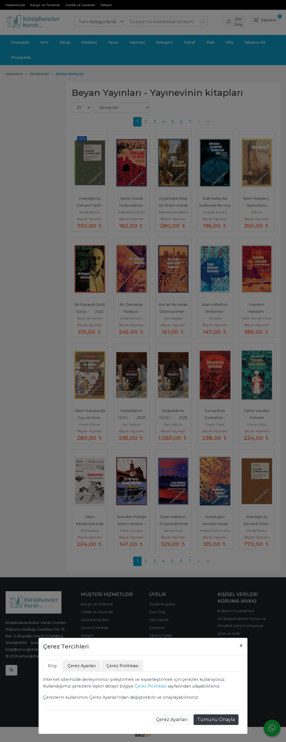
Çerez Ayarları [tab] (82, 665)
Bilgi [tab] (52, 665)
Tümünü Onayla (216, 719)
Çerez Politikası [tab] (122, 665)
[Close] (241, 645)
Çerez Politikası (150, 686)
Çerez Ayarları (172, 719)
